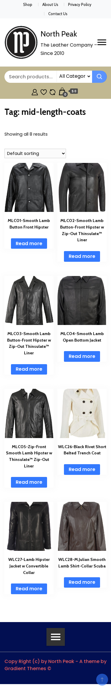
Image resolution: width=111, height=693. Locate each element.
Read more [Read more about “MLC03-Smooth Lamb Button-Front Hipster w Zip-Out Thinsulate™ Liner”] (29, 369)
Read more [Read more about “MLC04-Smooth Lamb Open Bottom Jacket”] (82, 356)
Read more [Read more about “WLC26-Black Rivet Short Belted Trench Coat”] (82, 469)
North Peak (59, 34)
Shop (27, 4)
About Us (50, 4)
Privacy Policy (79, 4)
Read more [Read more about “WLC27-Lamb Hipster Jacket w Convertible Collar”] (29, 588)
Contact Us (57, 13)
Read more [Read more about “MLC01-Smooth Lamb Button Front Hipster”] (29, 243)
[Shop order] (35, 153)
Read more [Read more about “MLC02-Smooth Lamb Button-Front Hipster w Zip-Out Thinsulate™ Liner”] (82, 256)
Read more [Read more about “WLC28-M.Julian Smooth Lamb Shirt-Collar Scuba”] (82, 582)
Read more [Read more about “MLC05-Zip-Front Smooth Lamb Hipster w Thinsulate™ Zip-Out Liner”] (29, 482)
